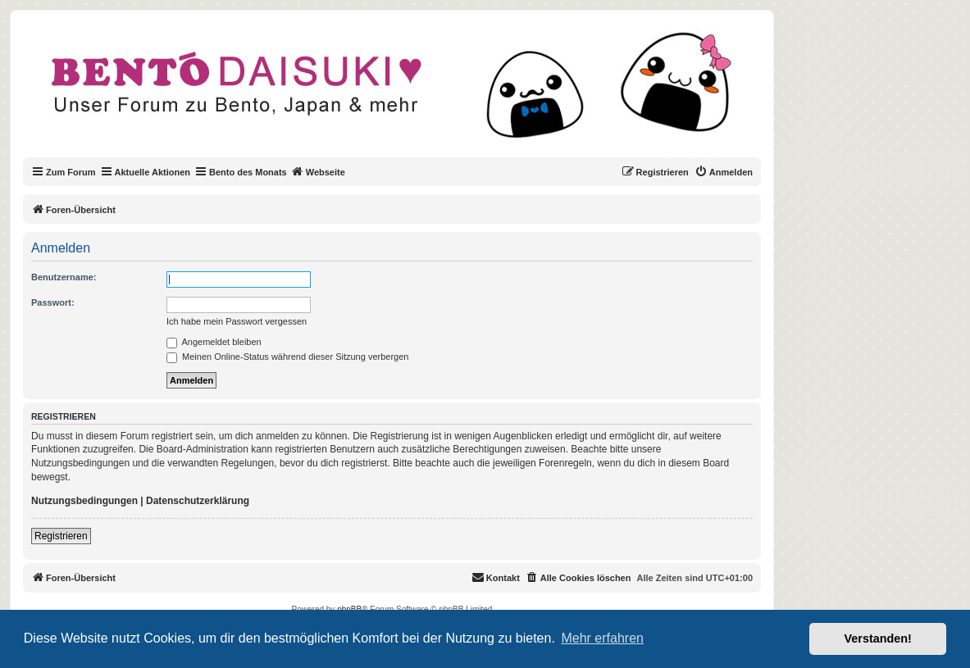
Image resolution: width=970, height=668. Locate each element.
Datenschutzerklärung (197, 501)
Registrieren (61, 536)
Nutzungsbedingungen (84, 501)
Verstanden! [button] (878, 638)
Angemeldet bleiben (214, 342)
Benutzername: (63, 277)
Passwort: (53, 302)
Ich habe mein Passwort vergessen (236, 321)
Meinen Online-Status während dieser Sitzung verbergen (287, 356)
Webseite (318, 171)
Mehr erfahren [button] (602, 638)
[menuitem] (723, 172)
